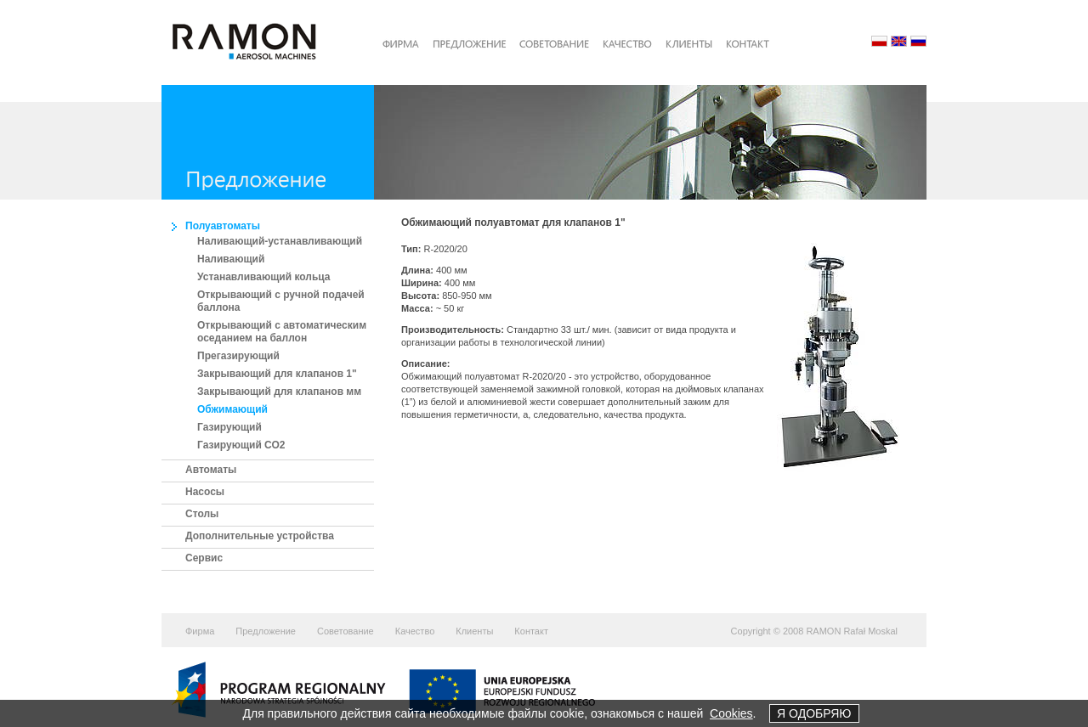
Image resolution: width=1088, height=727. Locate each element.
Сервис (204, 558)
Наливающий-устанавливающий (279, 241)
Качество (415, 631)
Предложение (265, 631)
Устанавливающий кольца (264, 277)
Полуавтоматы (222, 226)
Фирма (199, 631)
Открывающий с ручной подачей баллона (281, 301)
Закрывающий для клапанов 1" (277, 374)
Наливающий (230, 259)
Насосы (204, 492)
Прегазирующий (238, 356)
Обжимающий (232, 409)
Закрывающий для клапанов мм (279, 391)
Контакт (531, 631)
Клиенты (474, 631)
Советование (345, 631)
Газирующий (229, 427)
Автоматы (210, 470)
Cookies (731, 713)
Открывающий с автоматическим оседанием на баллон (281, 331)
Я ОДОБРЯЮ (814, 713)
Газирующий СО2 (241, 445)
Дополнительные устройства (259, 536)
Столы (201, 514)
